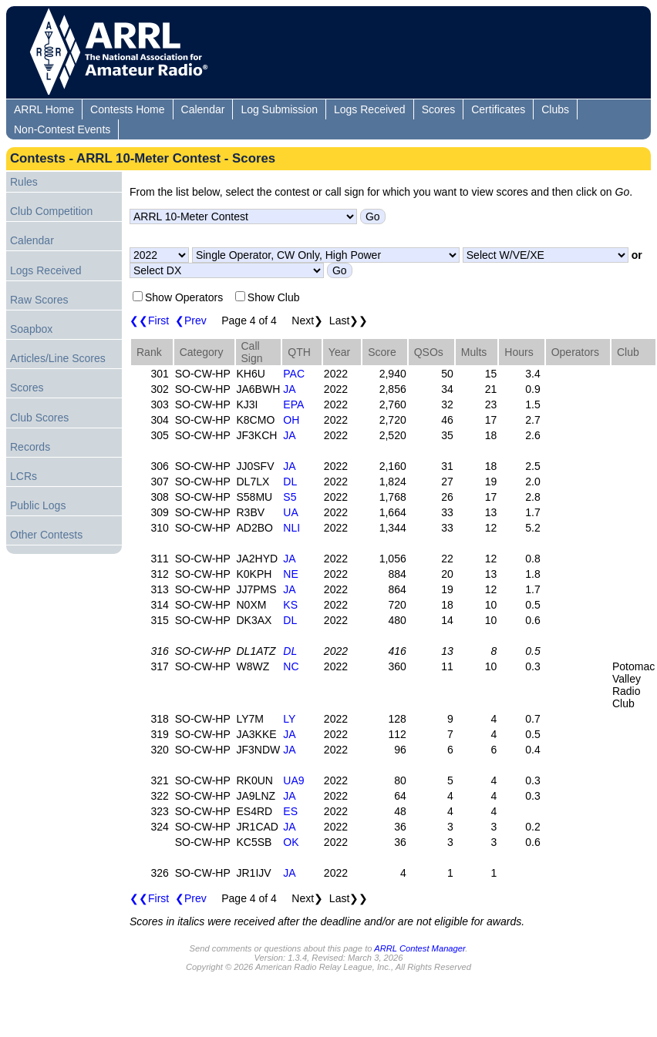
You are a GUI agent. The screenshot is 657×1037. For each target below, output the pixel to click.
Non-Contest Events (62, 129)
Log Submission (279, 109)
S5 (289, 497)
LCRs (23, 476)
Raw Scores (39, 300)
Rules (24, 182)
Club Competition (51, 211)
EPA (293, 404)
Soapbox (31, 329)
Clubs (555, 109)
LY (289, 719)
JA (289, 389)
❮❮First (149, 320)
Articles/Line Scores (58, 358)
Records (30, 447)
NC (290, 666)
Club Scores (39, 417)
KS (290, 605)
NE (290, 574)
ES (290, 811)
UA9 (293, 780)
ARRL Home (44, 109)
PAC (294, 373)
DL (290, 481)
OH (291, 420)
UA (290, 512)
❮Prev (191, 320)
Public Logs (38, 505)
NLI (291, 528)
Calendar (203, 109)
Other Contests (46, 535)
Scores (439, 109)
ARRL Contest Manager (419, 948)
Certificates (498, 109)
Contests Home (127, 109)
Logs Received (370, 109)
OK (290, 842)
